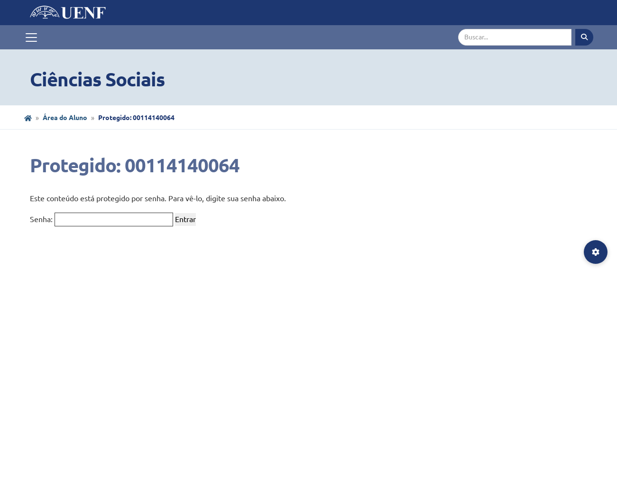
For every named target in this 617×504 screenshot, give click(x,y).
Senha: (101, 219)
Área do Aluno (65, 117)
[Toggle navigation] (31, 37)
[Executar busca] (584, 37)
